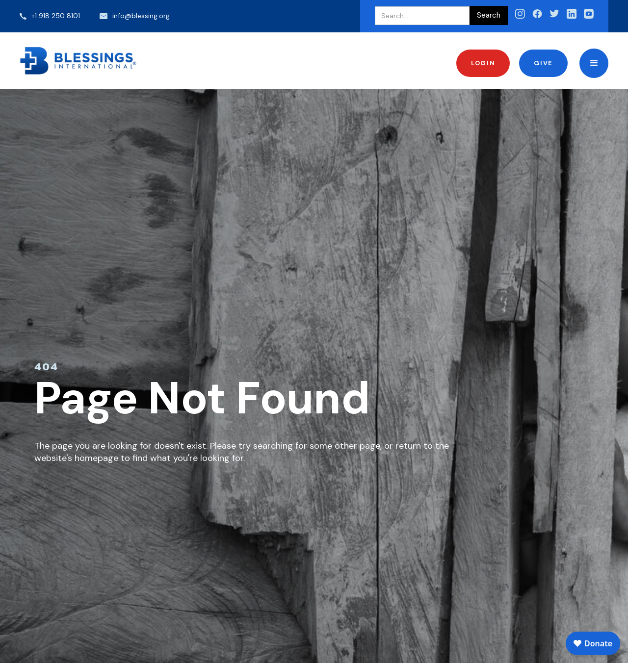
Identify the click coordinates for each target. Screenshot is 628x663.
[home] (78, 60)
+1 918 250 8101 (55, 15)
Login (483, 63)
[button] (593, 63)
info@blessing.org (141, 15)
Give (543, 63)
